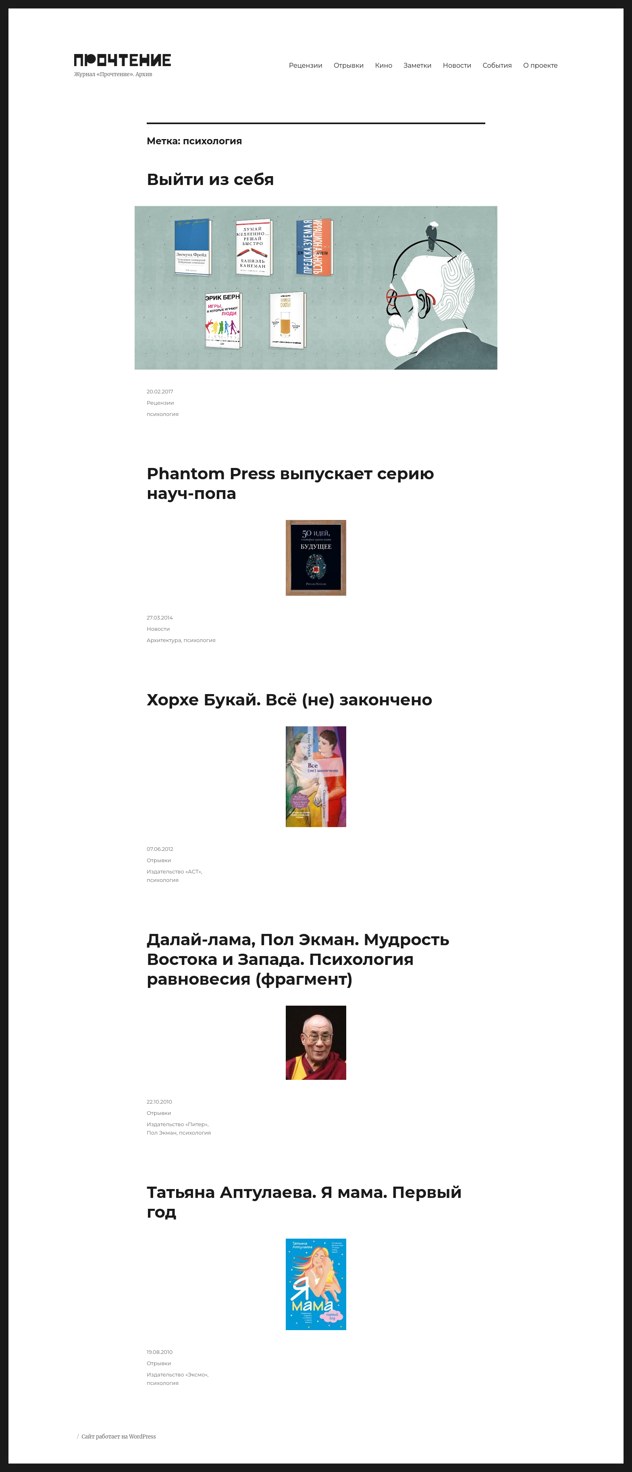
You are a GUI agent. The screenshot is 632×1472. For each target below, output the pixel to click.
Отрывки (349, 65)
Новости (457, 65)
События (497, 65)
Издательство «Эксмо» (177, 1374)
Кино (383, 65)
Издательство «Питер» (177, 1124)
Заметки (418, 65)
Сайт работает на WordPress (118, 1436)
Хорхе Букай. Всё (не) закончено (289, 699)
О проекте (540, 65)
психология (163, 414)
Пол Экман (162, 1132)
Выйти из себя (210, 179)
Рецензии (305, 65)
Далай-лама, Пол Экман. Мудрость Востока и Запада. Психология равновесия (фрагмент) (298, 959)
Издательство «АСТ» (174, 871)
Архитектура (164, 640)
